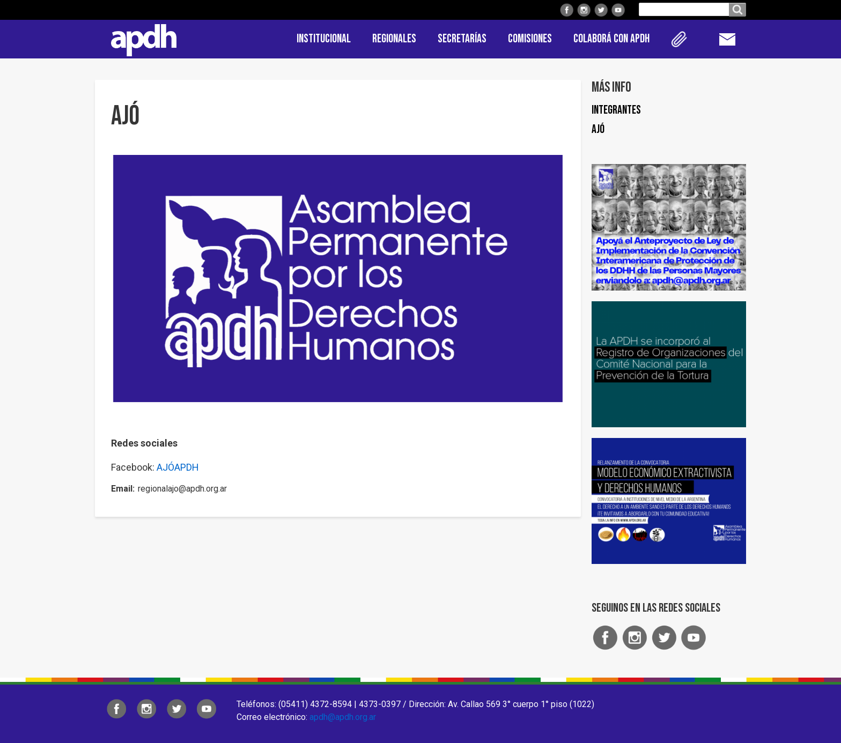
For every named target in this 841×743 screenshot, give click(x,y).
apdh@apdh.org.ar (342, 717)
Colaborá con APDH (611, 39)
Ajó (598, 129)
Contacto (732, 39)
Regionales (394, 39)
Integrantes (616, 110)
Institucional (324, 39)
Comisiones (530, 39)
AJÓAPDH (178, 467)
